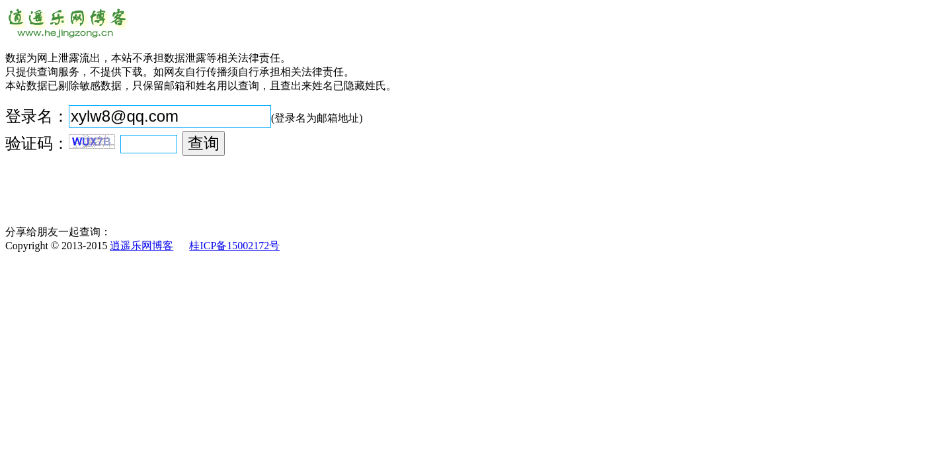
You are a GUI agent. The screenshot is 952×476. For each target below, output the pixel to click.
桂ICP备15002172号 (234, 245)
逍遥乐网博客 (141, 245)
